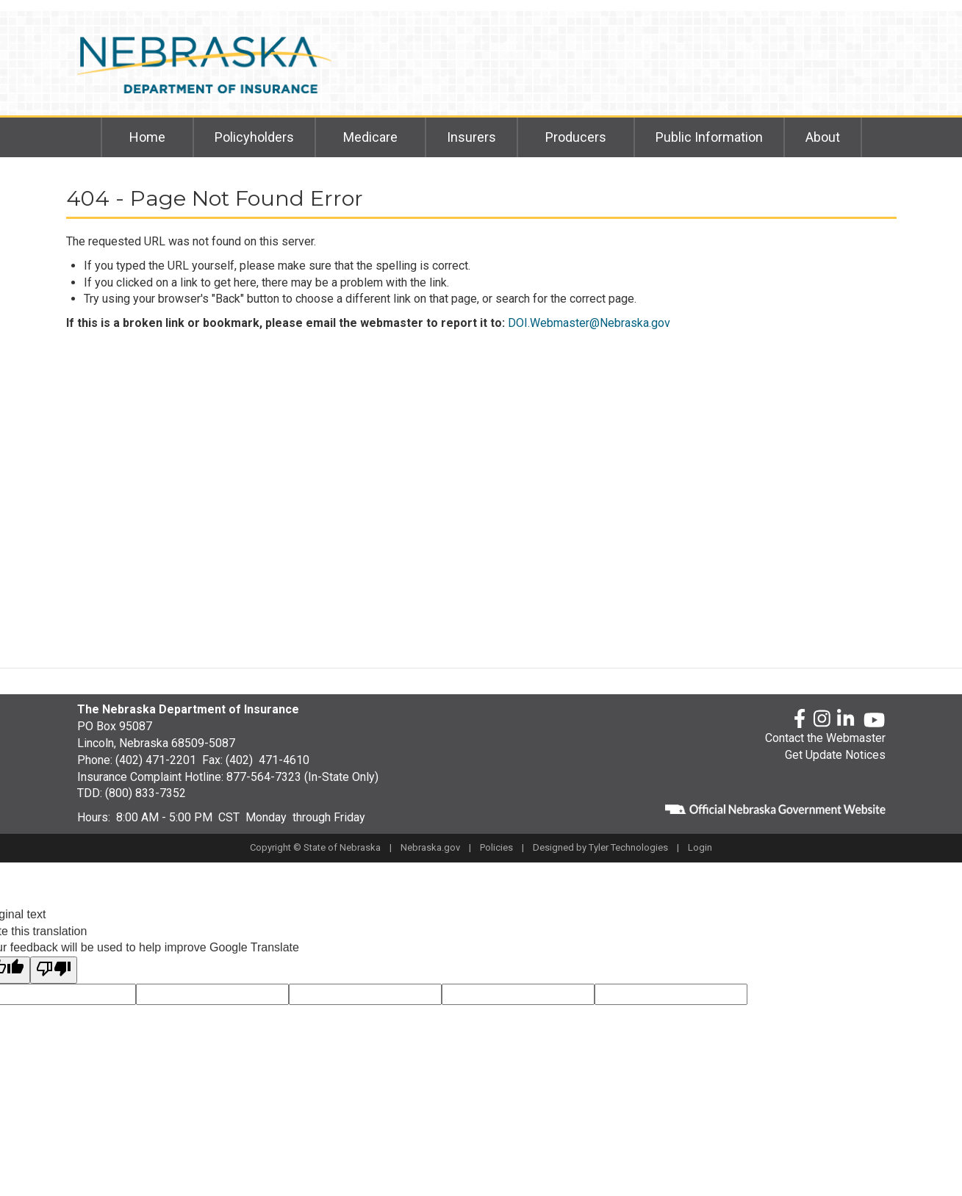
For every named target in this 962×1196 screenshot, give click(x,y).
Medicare (370, 137)
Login (700, 847)
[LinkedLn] (846, 719)
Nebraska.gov (430, 847)
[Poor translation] (53, 970)
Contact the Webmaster (825, 738)
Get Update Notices (835, 755)
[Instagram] (822, 719)
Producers (575, 137)
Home (147, 137)
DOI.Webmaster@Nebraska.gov (589, 323)
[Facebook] (799, 719)
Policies (496, 847)
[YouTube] (874, 720)
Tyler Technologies (628, 847)
